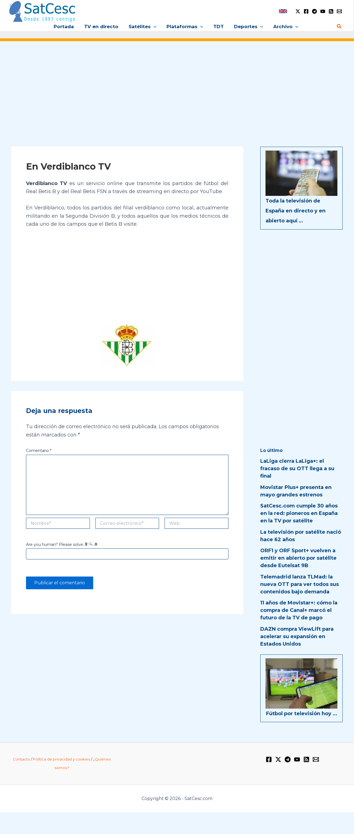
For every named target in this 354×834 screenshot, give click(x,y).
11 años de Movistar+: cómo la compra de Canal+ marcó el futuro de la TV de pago (298, 610)
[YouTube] (322, 11)
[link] (283, 11)
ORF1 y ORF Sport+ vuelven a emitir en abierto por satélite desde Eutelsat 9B (298, 558)
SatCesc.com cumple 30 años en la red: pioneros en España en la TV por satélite (299, 513)
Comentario (38, 450)
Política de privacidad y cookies (61, 759)
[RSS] (331, 11)
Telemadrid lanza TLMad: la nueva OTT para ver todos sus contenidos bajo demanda (299, 584)
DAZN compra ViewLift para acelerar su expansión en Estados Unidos (297, 636)
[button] (154, 26)
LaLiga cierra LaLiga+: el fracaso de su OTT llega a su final (297, 468)
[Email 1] (339, 11)
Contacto (21, 759)
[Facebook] (306, 11)
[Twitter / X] (297, 11)
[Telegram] (314, 11)
